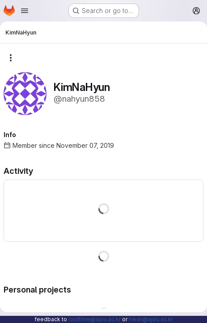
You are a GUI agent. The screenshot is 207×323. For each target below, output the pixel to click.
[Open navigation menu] (24, 11)
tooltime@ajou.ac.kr (94, 319)
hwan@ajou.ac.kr (151, 319)
